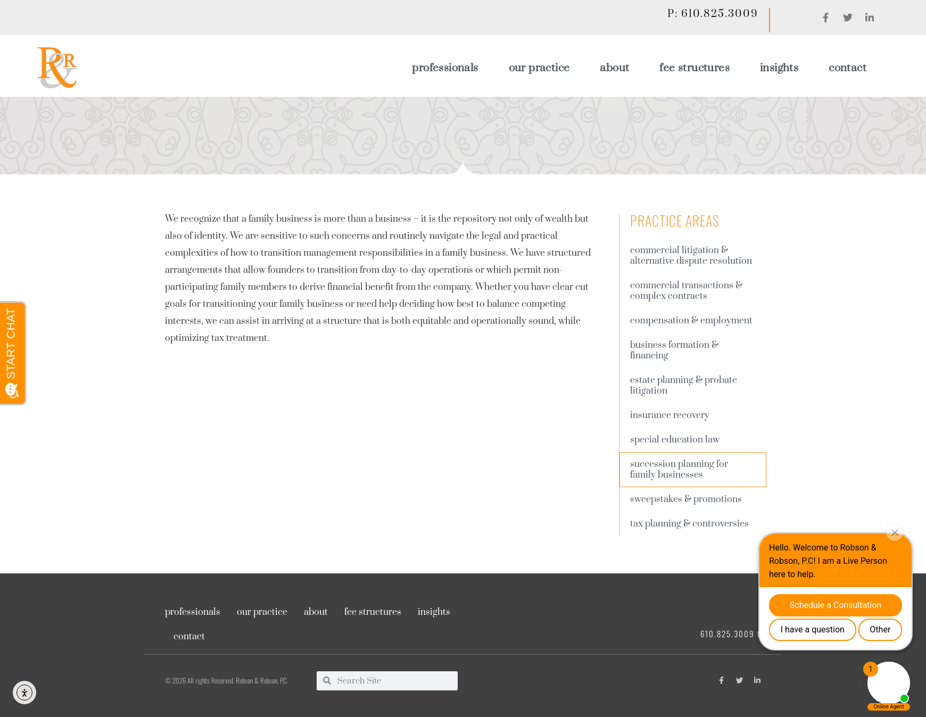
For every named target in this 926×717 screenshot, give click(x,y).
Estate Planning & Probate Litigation (683, 385)
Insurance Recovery (669, 415)
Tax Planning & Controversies (689, 524)
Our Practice (539, 68)
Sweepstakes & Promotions (686, 499)
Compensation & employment (691, 321)
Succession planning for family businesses (679, 469)
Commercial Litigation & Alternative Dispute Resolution (691, 256)
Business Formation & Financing (674, 350)
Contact (847, 68)
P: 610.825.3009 (712, 14)
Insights (779, 68)
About (614, 68)
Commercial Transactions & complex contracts (686, 291)
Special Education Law (675, 440)
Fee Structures (694, 68)
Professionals (445, 68)
